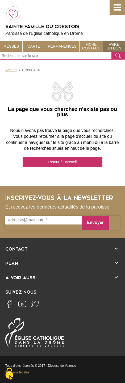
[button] (117, 7)
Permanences (62, 46)
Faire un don (114, 46)
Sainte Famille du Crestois (62, 20)
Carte (34, 46)
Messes (11, 46)
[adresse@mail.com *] (43, 220)
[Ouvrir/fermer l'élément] (62, 248)
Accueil (11, 70)
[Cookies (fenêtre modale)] (9, 374)
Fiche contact (91, 46)
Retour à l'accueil (62, 162)
